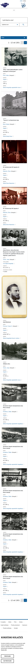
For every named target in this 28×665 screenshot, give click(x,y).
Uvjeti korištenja (4, 625)
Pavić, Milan (6, 75)
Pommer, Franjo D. (7, 326)
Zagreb (5, 79)
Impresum (24, 625)
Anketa (21, 622)
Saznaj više (4, 650)
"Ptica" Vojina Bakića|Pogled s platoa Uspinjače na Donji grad (12, 70)
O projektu (3, 622)
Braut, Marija (6, 124)
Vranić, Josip (6, 259)
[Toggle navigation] (14, 10)
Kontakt (16, 628)
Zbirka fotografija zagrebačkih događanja (13, 423)
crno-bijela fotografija (8, 263)
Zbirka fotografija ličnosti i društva (11, 338)
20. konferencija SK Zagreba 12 (11, 167)
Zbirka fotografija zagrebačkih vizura (12, 87)
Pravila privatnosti (15, 625)
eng (24, 1)
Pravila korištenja (7, 628)
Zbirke (9, 622)
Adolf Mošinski (7, 322)
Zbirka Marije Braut (7, 136)
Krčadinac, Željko (7, 411)
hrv (21, 1)
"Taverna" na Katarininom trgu (11, 120)
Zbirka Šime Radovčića (8, 183)
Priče (15, 622)
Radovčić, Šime (7, 171)
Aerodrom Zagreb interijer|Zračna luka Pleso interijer (13, 406)
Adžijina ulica (6, 363)
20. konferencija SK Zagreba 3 (11, 208)
